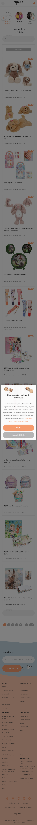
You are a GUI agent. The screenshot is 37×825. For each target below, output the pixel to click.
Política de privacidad (21, 421)
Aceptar (18, 427)
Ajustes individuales (18, 435)
